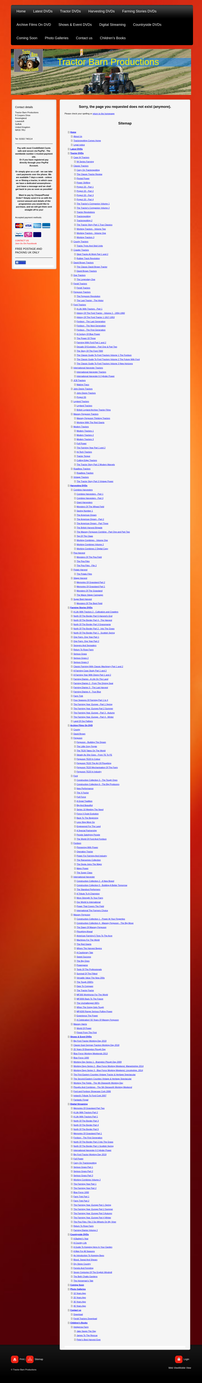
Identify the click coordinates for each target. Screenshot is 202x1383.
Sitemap (39, 1359)
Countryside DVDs (79, 1234)
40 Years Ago (79, 1306)
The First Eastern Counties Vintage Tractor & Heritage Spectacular (104, 1074)
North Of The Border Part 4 (86, 1125)
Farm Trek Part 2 (81, 1201)
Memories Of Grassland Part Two (88, 1108)
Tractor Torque (83, 456)
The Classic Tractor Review (89, 174)
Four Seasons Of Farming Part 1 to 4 (90, 700)
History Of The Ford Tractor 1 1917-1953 (96, 317)
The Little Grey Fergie (87, 746)
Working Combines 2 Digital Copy (92, 549)
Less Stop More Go (86, 822)
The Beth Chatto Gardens (85, 1276)
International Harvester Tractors (88, 368)
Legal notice (79, 145)
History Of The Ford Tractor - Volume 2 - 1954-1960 (101, 313)
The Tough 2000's (85, 982)
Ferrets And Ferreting (83, 1268)
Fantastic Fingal (80, 1100)
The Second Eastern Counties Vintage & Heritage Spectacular (102, 1079)
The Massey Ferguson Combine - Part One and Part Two (103, 532)
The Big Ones (83, 961)
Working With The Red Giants (90, 422)
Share (20, 262)
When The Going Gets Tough (90, 1007)
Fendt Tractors (80, 283)
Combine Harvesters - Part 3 (90, 498)
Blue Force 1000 (81, 1058)
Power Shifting (83, 182)
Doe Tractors (79, 275)
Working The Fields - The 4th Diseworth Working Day (98, 1083)
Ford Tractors (79, 304)
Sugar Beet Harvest (82, 599)
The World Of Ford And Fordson (92, 839)
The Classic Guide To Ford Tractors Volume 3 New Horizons (105, 363)
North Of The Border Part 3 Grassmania (92, 624)
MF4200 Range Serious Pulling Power (94, 1011)
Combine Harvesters (83, 490)
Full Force (81, 797)
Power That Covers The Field (90, 906)
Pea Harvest (79, 553)
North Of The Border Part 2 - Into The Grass (93, 628)
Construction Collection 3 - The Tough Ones (97, 780)
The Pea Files (83, 561)
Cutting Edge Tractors (87, 460)
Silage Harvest (80, 578)
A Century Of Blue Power (88, 334)
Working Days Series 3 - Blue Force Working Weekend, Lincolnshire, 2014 (108, 1070)
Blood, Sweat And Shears (85, 1260)
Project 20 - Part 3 (85, 195)
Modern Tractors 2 (85, 435)
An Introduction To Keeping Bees (88, 1255)
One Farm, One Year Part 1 (86, 637)
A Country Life (80, 1243)
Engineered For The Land (89, 826)
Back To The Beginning (87, 818)
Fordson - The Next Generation (91, 326)
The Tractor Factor (85, 990)
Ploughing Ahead (85, 931)
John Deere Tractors (83, 389)
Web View (173, 1368)
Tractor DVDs (77, 153)
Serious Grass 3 (81, 662)
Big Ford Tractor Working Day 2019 (89, 1041)
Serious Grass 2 (81, 658)
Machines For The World (88, 940)
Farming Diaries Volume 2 (85, 1230)
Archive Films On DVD (81, 725)
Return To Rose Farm (83, 649)
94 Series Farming (85, 161)
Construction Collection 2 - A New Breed (95, 881)
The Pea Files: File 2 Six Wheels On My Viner (94, 1222)
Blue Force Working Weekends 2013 (90, 1053)
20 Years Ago (79, 1297)
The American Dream (87, 515)
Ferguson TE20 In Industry (89, 771)
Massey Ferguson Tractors (85, 414)
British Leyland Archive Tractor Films (94, 410)
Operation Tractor (85, 851)
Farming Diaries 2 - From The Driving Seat (93, 683)
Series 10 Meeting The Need (90, 809)
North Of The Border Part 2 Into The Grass (93, 1142)
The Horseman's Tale (83, 1281)
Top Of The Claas (85, 536)
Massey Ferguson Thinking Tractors (93, 418)
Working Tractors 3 (85, 237)
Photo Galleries (78, 1289)
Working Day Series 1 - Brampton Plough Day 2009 (97, 1062)
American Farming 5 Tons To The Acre (94, 936)
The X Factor (83, 793)
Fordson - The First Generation (91, 330)
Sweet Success (84, 957)
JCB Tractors (79, 380)
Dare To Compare (85, 986)
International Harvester (84, 877)
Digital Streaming (79, 1104)
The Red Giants (84, 944)
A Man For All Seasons (84, 1251)
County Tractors (80, 241)
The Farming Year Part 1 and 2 (91, 448)
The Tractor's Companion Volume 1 (93, 204)
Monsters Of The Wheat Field (90, 506)
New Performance (85, 788)
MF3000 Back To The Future (90, 999)
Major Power (83, 868)
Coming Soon (77, 1285)
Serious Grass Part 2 (83, 1171)
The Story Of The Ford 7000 (90, 351)
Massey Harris (80, 1024)
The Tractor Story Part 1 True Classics (94, 225)
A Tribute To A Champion (88, 893)
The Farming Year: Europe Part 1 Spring (92, 1205)
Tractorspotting (84, 216)
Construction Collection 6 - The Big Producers (98, 784)
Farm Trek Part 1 (81, 1196)
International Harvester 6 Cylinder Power (96, 376)
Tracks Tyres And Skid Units (90, 246)
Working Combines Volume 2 (90, 544)
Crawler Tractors (81, 250)
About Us (77, 136)
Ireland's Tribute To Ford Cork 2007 (89, 1095)
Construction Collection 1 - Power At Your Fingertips (101, 919)
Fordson (77, 843)
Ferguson (77, 738)
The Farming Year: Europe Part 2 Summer (93, 1209)
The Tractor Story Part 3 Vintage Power (95, 481)
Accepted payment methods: (28, 217)
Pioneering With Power (87, 847)
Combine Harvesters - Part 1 (90, 494)
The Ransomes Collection (89, 860)
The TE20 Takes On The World (91, 750)
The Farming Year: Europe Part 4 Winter (92, 1217)
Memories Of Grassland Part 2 (91, 582)
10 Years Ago (79, 1293)
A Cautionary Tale (85, 952)
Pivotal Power (83, 178)
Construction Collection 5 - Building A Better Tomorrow (102, 885)
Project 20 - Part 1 (85, 187)
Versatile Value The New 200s (91, 978)
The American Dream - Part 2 (90, 519)
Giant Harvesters (85, 502)
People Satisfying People (88, 835)
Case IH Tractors (81, 157)
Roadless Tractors (81, 469)
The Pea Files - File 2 (87, 565)
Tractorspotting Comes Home (87, 140)
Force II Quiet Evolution (88, 814)
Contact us (75, 1310)
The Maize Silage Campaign (90, 595)
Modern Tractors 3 (85, 439)
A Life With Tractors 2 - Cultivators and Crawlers (95, 612)
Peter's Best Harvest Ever (89, 1339)
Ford (75, 776)
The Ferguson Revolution (88, 296)
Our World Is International (89, 902)
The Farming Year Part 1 (84, 1184)
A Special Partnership (87, 830)
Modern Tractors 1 (85, 431)
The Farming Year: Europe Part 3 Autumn (92, 1213)
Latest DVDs (76, 149)
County (76, 729)
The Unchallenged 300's (88, 1003)
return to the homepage (103, 113)
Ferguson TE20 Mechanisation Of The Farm (97, 767)
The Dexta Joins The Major (89, 864)
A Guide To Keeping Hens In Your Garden (92, 1247)
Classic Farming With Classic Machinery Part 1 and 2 (98, 666)
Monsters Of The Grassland (90, 591)
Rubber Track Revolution (88, 258)
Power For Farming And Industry (92, 856)
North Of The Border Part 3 (86, 1121)
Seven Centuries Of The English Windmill (92, 1272)
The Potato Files (84, 574)
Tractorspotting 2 (84, 220)
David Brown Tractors (83, 262)
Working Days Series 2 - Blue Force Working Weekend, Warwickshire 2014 (108, 1066)
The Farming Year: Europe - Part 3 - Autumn (94, 713)
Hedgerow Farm (81, 1327)
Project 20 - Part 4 (85, 199)
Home (73, 132)
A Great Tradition (85, 801)
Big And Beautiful (85, 805)
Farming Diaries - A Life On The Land (90, 679)
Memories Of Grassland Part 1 (91, 586)
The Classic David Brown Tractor (92, 267)
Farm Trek (78, 696)
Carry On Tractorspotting (88, 170)
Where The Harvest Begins (89, 948)
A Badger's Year (80, 1238)
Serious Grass (80, 654)
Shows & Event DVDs (81, 1037)
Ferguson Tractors (81, 292)
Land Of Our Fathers (83, 721)
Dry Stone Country (82, 1264)
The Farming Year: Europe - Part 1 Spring (92, 704)
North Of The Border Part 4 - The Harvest (92, 620)
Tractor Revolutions (86, 212)
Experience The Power (87, 1015)
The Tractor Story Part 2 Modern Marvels (96, 464)
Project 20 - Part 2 (85, 191)
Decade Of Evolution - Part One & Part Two (97, 347)
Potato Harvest (80, 570)
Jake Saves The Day (86, 1331)
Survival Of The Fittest (87, 973)
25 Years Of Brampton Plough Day (89, 1049)
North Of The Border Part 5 (86, 1129)
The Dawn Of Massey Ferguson (91, 927)
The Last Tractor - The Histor (90, 300)
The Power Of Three (86, 338)
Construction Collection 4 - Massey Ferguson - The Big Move (105, 923)
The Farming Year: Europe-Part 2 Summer (93, 708)
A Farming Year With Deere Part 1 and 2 (92, 675)
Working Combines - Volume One (92, 540)
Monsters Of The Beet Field (89, 603)
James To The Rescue (87, 1335)
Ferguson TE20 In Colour (88, 759)
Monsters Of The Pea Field (89, 557)
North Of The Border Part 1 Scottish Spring (93, 1146)
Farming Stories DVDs (81, 607)
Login (186, 1359)
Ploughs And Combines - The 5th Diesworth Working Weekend (102, 1087)
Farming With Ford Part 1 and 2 (91, 342)
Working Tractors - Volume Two (91, 229)
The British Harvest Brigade (90, 527)
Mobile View (185, 1368)
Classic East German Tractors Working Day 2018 (96, 1045)
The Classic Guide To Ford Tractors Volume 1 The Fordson (104, 355)
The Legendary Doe (86, 279)
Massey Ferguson (81, 915)
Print (22, 1359)
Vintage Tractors (81, 477)
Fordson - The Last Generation (91, 321)
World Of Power (84, 1028)
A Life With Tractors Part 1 (85, 1116)
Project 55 (81, 397)
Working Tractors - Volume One (91, 233)
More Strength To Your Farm (90, 898)
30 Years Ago (79, 1302)
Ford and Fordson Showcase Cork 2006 (92, 1091)
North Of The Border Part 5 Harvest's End (92, 616)
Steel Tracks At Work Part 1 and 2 (92, 254)
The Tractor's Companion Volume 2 (93, 208)
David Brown (79, 734)
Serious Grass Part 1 (83, 1167)
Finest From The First (87, 1032)
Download (78, 1314)
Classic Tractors (80, 166)
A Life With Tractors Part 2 (85, 1112)
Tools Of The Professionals (89, 969)
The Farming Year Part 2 (84, 1188)
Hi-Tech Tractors (84, 452)
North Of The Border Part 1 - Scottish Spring (94, 633)
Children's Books (79, 1323)
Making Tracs (83, 384)
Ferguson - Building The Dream (91, 742)
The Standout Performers (88, 889)
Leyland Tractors (81, 401)
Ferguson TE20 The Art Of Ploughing (94, 763)
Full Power (82, 443)
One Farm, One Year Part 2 (86, 641)
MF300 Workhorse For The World (92, 994)
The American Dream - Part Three (92, 523)
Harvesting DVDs (78, 485)
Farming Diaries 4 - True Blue (87, 692)
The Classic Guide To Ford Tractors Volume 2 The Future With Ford (108, 359)
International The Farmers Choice (92, 910)
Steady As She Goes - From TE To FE (94, 755)
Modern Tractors (81, 426)
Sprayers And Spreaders (84, 645)
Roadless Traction (85, 473)
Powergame (82, 965)
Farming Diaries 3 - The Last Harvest (90, 687)
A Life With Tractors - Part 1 (90, 309)
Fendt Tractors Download (85, 1318)
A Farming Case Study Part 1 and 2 (90, 671)
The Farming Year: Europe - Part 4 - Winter (93, 717)
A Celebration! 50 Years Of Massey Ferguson (98, 1020)
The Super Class (84, 872)
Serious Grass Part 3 (83, 1175)
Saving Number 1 (85, 511)
